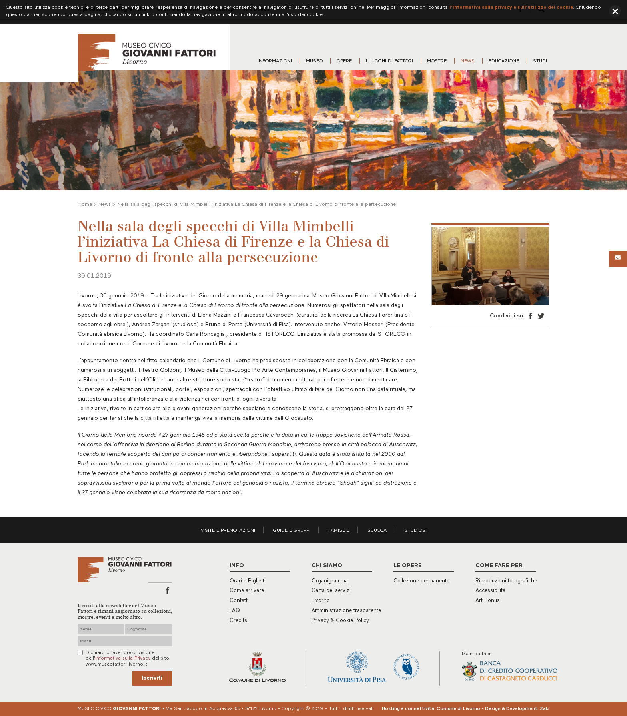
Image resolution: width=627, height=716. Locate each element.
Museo (314, 61)
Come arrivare (247, 590)
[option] (490, 266)
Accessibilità (490, 590)
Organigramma (330, 581)
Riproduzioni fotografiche (506, 581)
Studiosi (416, 530)
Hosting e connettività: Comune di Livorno (431, 708)
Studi (540, 61)
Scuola (377, 530)
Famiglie (338, 530)
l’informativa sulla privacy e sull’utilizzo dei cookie (511, 7)
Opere (344, 61)
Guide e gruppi (291, 530)
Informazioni (275, 61)
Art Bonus (487, 600)
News (468, 61)
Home (85, 204)
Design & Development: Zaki (517, 708)
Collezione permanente (421, 581)
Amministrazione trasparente (346, 610)
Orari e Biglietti (248, 581)
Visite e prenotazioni (228, 530)
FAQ (235, 610)
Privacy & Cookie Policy (340, 620)
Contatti (239, 600)
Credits (238, 620)
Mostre (437, 61)
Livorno (321, 600)
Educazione (504, 61)
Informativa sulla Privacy (122, 658)
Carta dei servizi (331, 590)
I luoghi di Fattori (389, 61)
